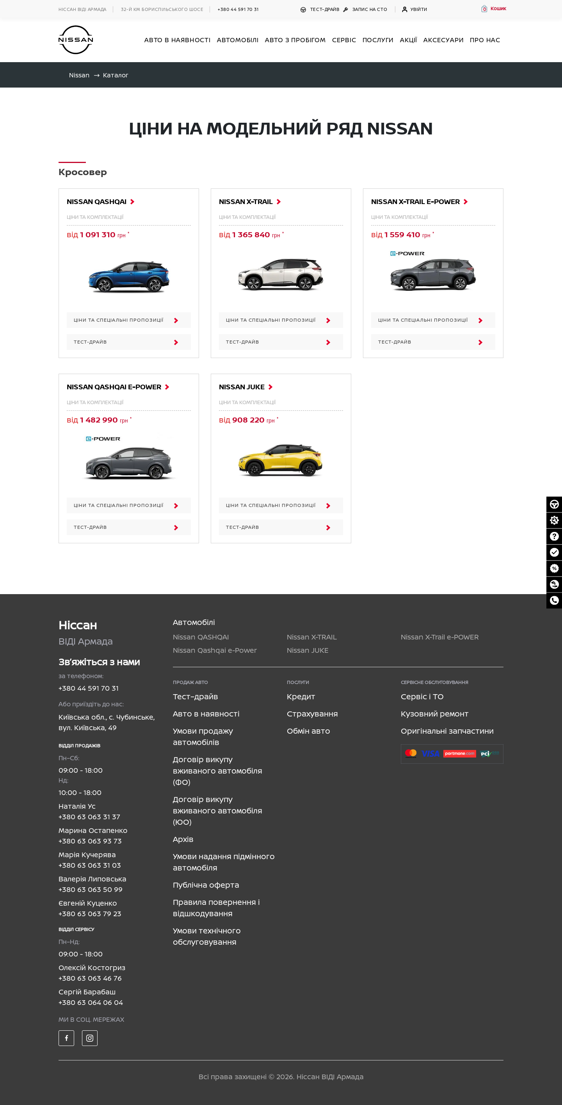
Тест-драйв (130, 341)
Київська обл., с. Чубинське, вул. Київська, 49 (107, 722)
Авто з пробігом (295, 40)
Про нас (485, 40)
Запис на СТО (366, 9)
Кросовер (83, 172)
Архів (183, 839)
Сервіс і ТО (422, 696)
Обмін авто (308, 730)
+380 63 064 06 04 (91, 1002)
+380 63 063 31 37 (89, 816)
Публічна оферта (206, 884)
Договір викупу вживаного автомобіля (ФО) (217, 770)
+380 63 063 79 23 (90, 913)
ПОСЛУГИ (378, 40)
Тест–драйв (321, 9)
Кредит (301, 696)
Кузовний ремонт (435, 713)
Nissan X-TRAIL (246, 202)
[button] (493, 9)
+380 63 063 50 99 (91, 889)
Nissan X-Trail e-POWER (415, 202)
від (98, 234)
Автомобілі (194, 622)
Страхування (312, 713)
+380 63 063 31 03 (90, 865)
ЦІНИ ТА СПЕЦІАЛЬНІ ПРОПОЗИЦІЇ (130, 320)
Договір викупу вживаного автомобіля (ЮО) (217, 810)
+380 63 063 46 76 (90, 978)
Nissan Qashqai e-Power (114, 387)
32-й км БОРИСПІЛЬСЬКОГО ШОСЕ (162, 9)
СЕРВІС (344, 40)
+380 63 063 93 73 (90, 840)
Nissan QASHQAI (96, 202)
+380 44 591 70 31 (238, 9)
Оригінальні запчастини (447, 730)
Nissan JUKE (242, 387)
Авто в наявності (206, 713)
